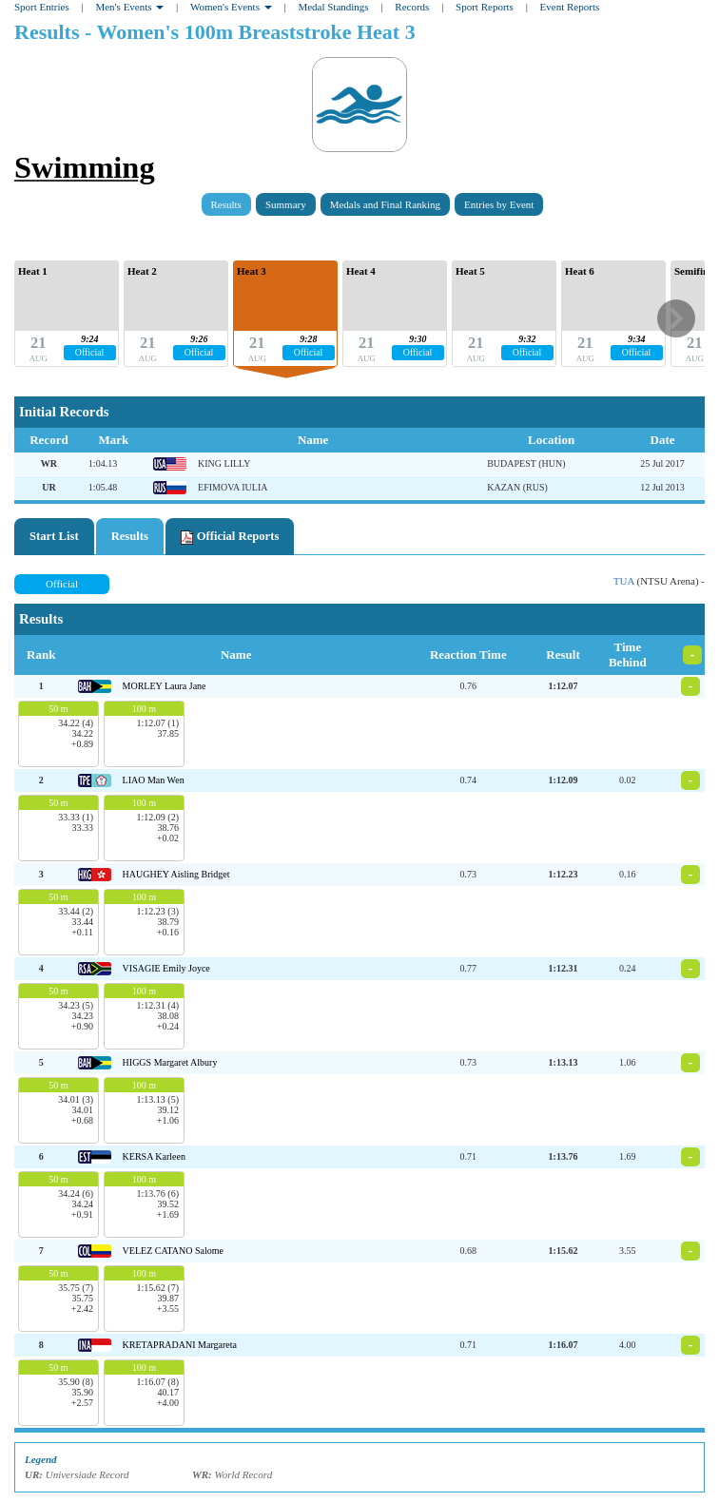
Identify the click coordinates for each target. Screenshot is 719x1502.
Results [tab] (129, 536)
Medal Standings (333, 6)
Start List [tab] (54, 536)
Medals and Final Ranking (385, 204)
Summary (285, 204)
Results (226, 204)
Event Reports (570, 6)
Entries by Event (499, 204)
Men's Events (129, 6)
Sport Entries (41, 6)
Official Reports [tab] (230, 537)
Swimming (84, 167)
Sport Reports (485, 6)
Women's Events (231, 6)
